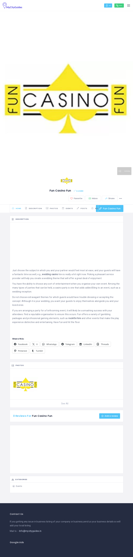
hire (52, 276)
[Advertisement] (66, 249)
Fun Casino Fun (109, 210)
